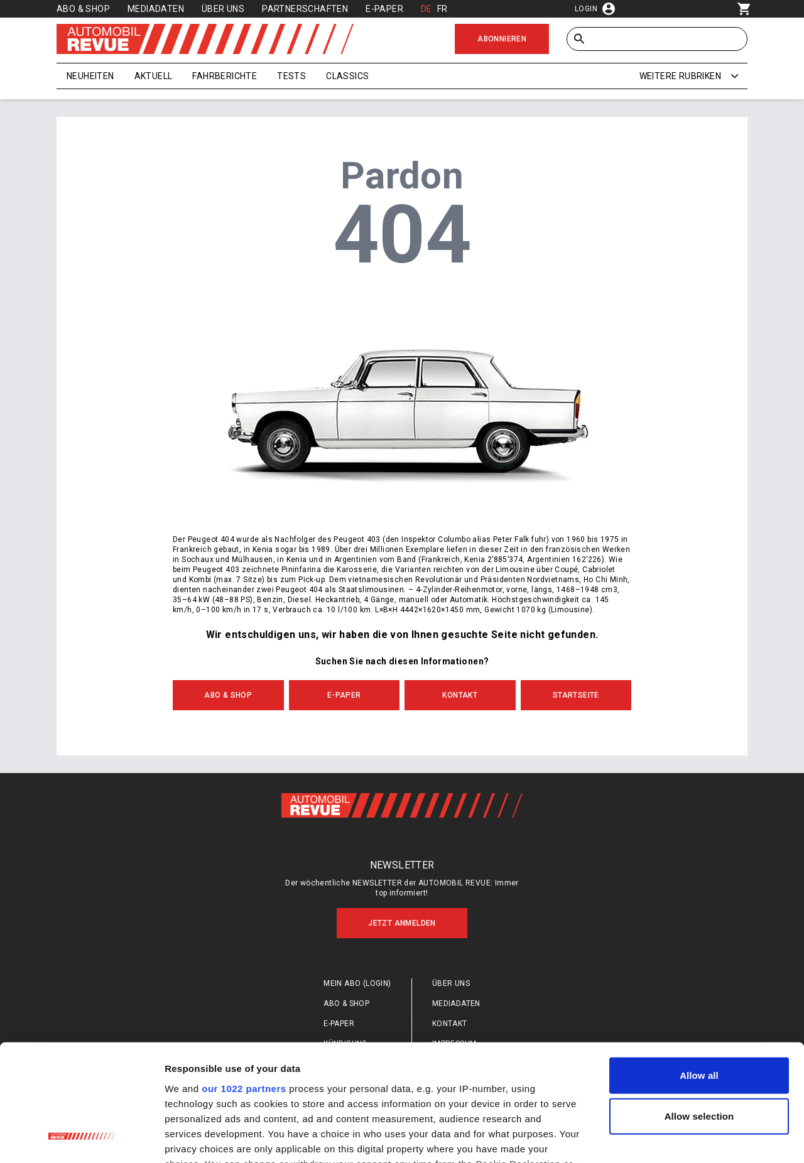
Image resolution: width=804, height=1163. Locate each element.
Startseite (576, 695)
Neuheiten (90, 76)
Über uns (223, 9)
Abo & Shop (83, 9)
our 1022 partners (244, 983)
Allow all (699, 971)
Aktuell (153, 76)
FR (442, 9)
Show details (659, 1138)
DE (426, 9)
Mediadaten (156, 9)
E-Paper (384, 9)
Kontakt (459, 695)
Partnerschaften (305, 9)
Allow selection (699, 1012)
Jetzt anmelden (402, 923)
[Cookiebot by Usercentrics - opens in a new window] (81, 1138)
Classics (347, 76)
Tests (291, 76)
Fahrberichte (224, 76)
